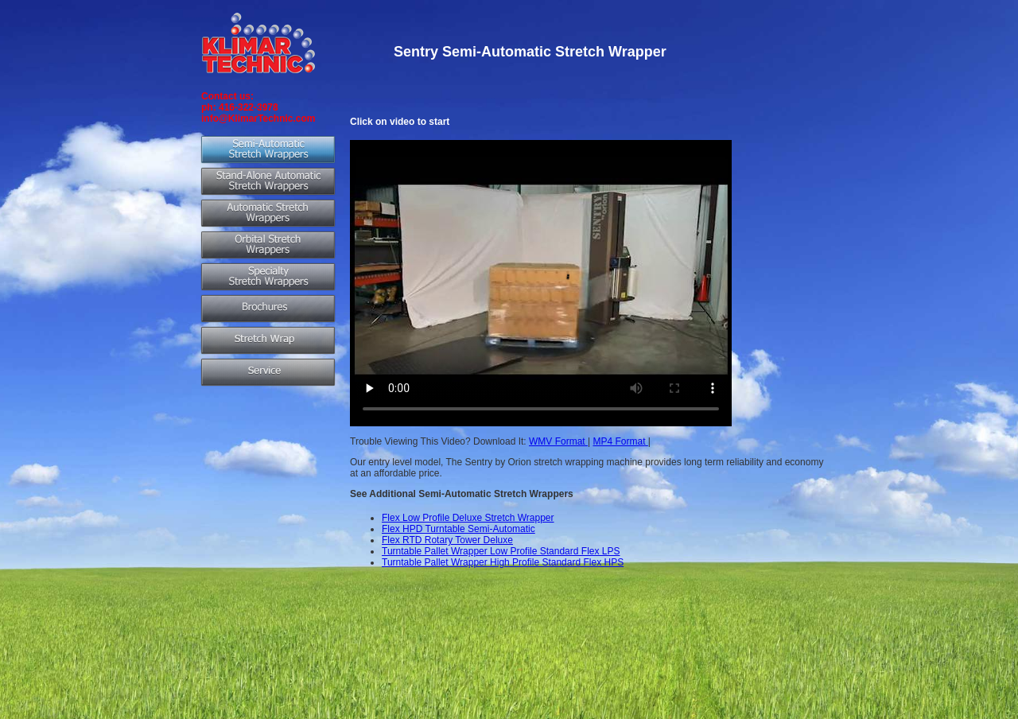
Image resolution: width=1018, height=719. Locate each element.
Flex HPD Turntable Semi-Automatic (458, 528)
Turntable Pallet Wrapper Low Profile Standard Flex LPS (501, 551)
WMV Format (558, 441)
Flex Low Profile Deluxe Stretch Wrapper (468, 517)
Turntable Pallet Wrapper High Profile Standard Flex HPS (503, 562)
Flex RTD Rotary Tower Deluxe (447, 540)
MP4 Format (620, 441)
